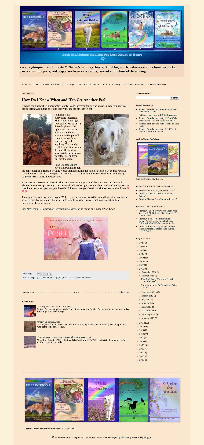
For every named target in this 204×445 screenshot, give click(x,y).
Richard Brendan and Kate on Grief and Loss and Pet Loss (158, 110)
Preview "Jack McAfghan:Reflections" (157, 190)
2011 (141, 337)
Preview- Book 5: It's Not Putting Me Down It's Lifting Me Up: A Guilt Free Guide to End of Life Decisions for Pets (157, 221)
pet (83, 277)
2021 (141, 250)
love (74, 277)
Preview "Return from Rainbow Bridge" (158, 199)
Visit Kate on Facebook (134, 84)
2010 (141, 341)
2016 (141, 269)
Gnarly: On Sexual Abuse (48, 322)
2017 (141, 265)
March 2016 (147, 310)
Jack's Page (69, 84)
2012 (141, 334)
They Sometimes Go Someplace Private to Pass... (160, 286)
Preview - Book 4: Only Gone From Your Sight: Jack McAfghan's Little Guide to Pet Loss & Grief (158, 213)
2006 (142, 356)
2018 (141, 261)
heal (65, 277)
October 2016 (148, 276)
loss (70, 277)
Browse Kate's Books (52, 84)
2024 (142, 243)
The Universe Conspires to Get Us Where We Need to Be (64, 337)
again (38, 277)
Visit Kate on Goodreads (88, 84)
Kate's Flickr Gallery (111, 84)
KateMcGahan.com (30, 84)
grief (60, 277)
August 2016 (148, 296)
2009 (142, 345)
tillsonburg (126, 437)
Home (76, 292)
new (79, 277)
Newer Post (28, 292)
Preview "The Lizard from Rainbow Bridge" (156, 194)
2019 (141, 258)
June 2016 (146, 303)
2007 (142, 352)
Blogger (148, 437)
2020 (142, 254)
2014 (141, 326)
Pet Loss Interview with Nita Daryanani (158, 115)
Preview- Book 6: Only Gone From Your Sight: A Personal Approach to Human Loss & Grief (157, 228)
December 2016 (149, 272)
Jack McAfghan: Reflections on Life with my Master (49, 209)
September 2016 (149, 292)
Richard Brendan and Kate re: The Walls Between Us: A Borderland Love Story (158, 119)
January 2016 (148, 318)
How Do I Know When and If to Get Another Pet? (158, 280)
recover (88, 277)
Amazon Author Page (157, 84)
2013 (141, 330)
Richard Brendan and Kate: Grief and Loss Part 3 (159, 125)
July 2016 (146, 299)
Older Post (124, 292)
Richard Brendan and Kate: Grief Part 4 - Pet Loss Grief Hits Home (158, 130)
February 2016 (149, 314)
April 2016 (147, 307)
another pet (47, 277)
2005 (142, 360)
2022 (141, 246)
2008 (142, 349)
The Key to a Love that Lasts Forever (55, 306)
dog (55, 277)
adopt (32, 277)
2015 (141, 323)
